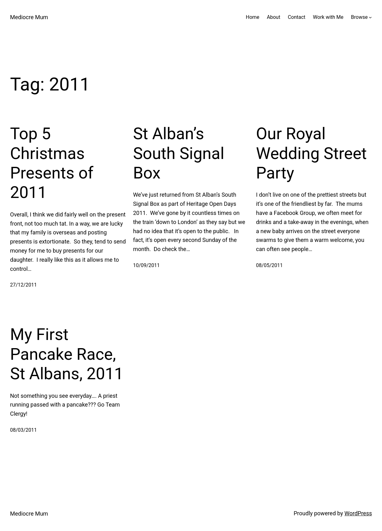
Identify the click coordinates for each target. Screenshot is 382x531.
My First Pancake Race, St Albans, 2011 (66, 354)
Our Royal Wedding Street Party (311, 153)
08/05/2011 (269, 265)
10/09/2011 (146, 265)
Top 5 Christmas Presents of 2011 (51, 163)
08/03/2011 (23, 430)
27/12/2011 (23, 285)
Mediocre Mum (29, 17)
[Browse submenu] (370, 17)
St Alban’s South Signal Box (178, 153)
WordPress (358, 513)
